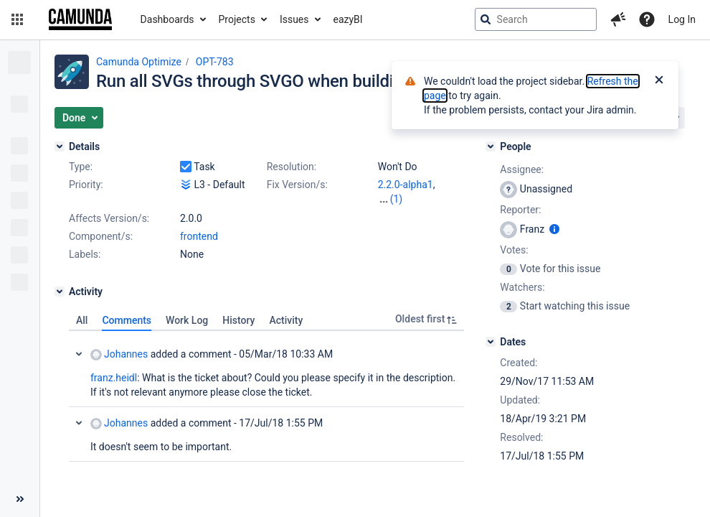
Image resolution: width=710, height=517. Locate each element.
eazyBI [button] (348, 19)
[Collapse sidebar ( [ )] (19, 499)
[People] (491, 146)
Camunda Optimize (138, 61)
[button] (17, 19)
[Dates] (491, 342)
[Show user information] (554, 229)
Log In (682, 19)
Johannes (119, 354)
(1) (396, 199)
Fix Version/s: (297, 184)
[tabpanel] (266, 396)
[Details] (60, 146)
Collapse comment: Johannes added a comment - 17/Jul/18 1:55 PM (79, 423)
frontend (199, 236)
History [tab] (238, 320)
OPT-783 (215, 61)
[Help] (646, 19)
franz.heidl (113, 377)
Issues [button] (294, 19)
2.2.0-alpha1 (405, 184)
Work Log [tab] (187, 320)
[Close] (659, 81)
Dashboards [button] (167, 19)
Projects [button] (237, 19)
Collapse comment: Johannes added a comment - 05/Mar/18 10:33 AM (79, 354)
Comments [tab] (126, 320)
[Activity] (60, 292)
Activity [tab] (286, 320)
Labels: (84, 254)
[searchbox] (536, 19)
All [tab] (81, 320)
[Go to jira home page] (80, 19)
